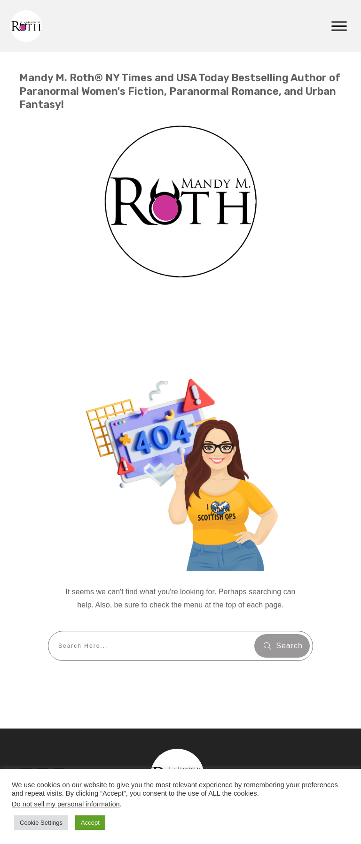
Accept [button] (90, 822)
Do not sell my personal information (66, 804)
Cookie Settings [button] (41, 822)
